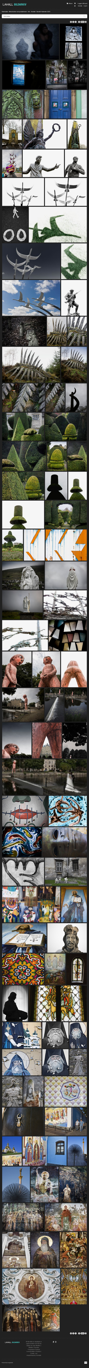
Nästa (82, 21)
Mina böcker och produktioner (18, 11)
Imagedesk (10, 1362)
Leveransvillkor (30, 1351)
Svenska (80, 6)
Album (71, 3)
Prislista (38, 1351)
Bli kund (85, 3)
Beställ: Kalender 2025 (43, 11)
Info (29, 11)
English (85, 6)
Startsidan (5, 11)
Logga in (80, 3)
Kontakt (33, 11)
